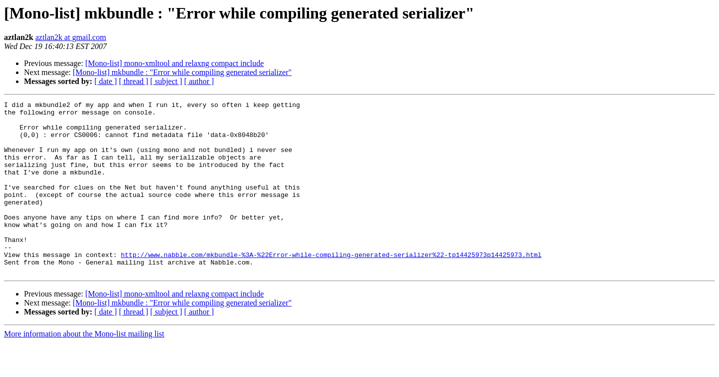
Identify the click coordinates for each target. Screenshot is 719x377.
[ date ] (105, 81)
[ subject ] (166, 81)
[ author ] (199, 81)
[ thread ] (133, 81)
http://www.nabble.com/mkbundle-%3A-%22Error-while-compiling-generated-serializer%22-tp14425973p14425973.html (331, 286)
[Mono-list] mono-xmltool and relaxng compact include (174, 63)
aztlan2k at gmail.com (70, 37)
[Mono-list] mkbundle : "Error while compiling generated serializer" (182, 72)
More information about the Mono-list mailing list (84, 368)
